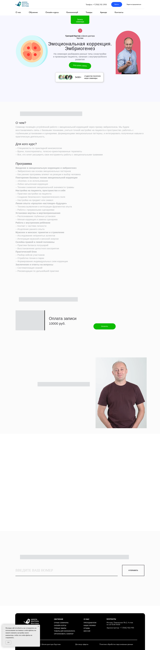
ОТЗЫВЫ (87, 628)
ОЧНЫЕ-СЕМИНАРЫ (61, 623)
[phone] (66, 570)
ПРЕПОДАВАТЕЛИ (90, 623)
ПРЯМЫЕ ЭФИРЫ (60, 628)
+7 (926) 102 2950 (100, 4)
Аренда (103, 12)
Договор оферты (81, 644)
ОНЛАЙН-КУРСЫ (60, 625)
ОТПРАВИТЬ (133, 570)
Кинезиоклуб (72, 12)
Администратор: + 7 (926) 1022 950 (120, 628)
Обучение (33, 12)
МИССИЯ (87, 631)
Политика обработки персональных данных (116, 644)
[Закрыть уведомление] (38, 626)
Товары (89, 12)
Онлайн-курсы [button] (52, 12)
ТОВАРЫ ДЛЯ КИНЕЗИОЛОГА (64, 631)
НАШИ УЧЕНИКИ (90, 625)
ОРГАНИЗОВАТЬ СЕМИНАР (63, 634)
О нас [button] (18, 12)
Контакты (119, 12)
